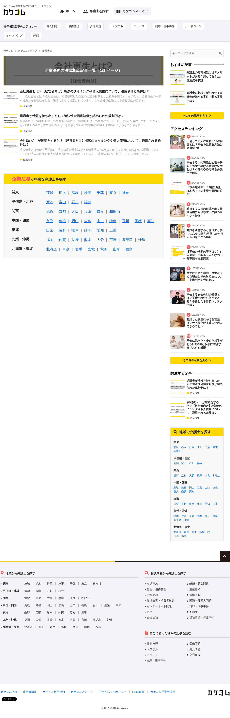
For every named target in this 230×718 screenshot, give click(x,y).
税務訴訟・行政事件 (201, 617)
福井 (87, 202)
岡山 (75, 221)
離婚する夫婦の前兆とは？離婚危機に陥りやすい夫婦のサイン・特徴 (204, 212)
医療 (149, 611)
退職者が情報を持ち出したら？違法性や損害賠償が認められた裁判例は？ (72, 116)
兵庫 (87, 212)
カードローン (193, 26)
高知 (150, 221)
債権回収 (194, 595)
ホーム (67, 11)
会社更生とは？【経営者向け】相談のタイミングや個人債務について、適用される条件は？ (84, 91)
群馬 (75, 193)
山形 (116, 249)
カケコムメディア (132, 11)
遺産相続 (194, 589)
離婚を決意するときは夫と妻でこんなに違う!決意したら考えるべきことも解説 (205, 234)
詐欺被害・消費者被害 (161, 600)
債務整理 (74, 26)
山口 (100, 221)
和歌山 (114, 212)
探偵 (36, 35)
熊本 (87, 240)
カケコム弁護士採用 (162, 692)
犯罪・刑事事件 (165, 26)
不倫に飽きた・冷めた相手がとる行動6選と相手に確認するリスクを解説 (204, 344)
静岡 (87, 230)
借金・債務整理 (156, 589)
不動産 (193, 611)
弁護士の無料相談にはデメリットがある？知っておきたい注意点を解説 (204, 76)
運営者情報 (30, 692)
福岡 (49, 240)
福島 (129, 249)
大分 (100, 240)
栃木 (62, 193)
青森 (65, 249)
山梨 (49, 230)
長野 (62, 230)
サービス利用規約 (54, 692)
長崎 (75, 240)
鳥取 (49, 221)
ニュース (139, 26)
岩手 (78, 249)
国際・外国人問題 (200, 600)
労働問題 (95, 26)
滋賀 (49, 212)
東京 (112, 193)
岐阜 (75, 230)
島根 (62, 221)
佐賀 (62, 240)
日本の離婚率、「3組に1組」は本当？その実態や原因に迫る (205, 191)
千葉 (100, 193)
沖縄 (141, 240)
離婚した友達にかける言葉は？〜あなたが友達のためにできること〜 (204, 323)
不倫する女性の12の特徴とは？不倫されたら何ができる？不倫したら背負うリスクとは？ (204, 300)
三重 (112, 230)
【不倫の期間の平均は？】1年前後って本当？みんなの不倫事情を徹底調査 (204, 255)
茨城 (49, 193)
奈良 (100, 212)
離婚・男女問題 (199, 583)
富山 (62, 202)
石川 (75, 202)
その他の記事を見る (197, 116)
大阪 (75, 212)
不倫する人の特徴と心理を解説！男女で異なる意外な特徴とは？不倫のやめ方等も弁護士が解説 (204, 167)
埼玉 (87, 193)
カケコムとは (9, 692)
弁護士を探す (96, 11)
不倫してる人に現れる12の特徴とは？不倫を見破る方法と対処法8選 (205, 145)
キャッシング (14, 35)
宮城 (91, 249)
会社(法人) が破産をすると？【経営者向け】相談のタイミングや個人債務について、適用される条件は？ (204, 407)
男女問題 (52, 26)
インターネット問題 (159, 606)
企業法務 (26, 106)
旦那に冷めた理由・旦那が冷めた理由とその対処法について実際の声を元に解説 (204, 276)
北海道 (51, 249)
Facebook (138, 692)
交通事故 (152, 583)
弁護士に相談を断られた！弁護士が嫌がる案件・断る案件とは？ (204, 96)
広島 (87, 221)
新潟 (49, 202)
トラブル (117, 26)
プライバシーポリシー (112, 692)
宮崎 (112, 240)
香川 (125, 221)
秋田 (103, 249)
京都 (62, 212)
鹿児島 (127, 240)
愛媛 (138, 221)
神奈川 (127, 193)
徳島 (112, 221)
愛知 (100, 230)
